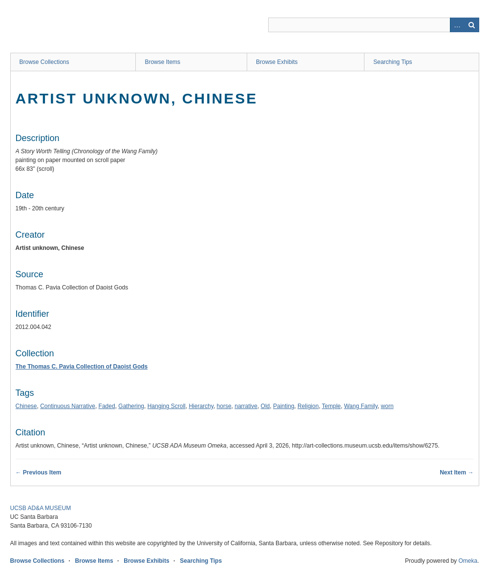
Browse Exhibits (277, 62)
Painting (283, 406)
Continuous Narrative (67, 406)
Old (265, 406)
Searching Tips (392, 62)
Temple (331, 406)
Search (472, 25)
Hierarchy (201, 406)
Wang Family (361, 406)
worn (387, 406)
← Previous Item (39, 472)
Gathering (131, 406)
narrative (245, 406)
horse (224, 406)
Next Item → (456, 472)
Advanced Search (457, 25)
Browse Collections (44, 62)
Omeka (467, 560)
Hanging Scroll (167, 406)
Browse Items (162, 62)
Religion (308, 406)
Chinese (26, 406)
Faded (107, 406)
